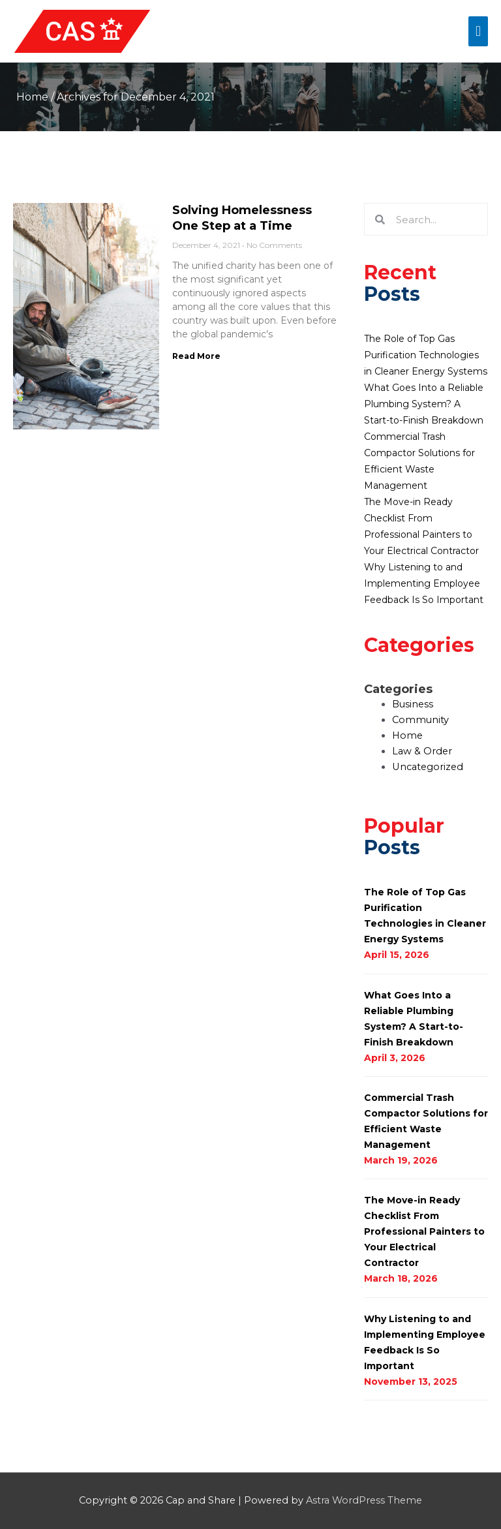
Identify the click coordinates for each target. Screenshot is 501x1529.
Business (412, 704)
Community (420, 720)
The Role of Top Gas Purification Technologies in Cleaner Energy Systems (425, 355)
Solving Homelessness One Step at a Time (242, 217)
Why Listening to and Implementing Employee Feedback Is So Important (423, 583)
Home (32, 97)
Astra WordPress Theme (364, 1500)
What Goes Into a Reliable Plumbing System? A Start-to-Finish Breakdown (423, 404)
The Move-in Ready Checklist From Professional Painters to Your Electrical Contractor (424, 1231)
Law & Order (422, 751)
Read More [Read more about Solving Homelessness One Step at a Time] (196, 356)
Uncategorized (427, 767)
